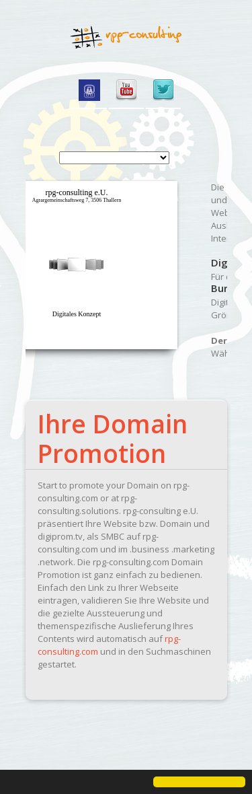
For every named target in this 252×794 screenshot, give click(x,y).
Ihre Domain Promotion (112, 438)
